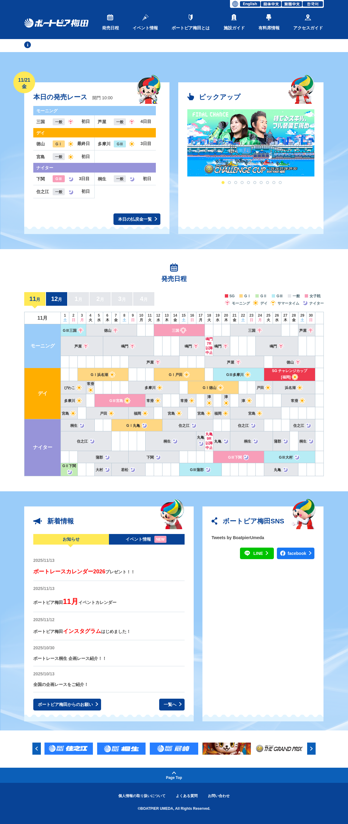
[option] (250, 142)
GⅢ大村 (289, 457)
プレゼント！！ (84, 571)
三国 (179, 330)
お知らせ (71, 539)
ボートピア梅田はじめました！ (82, 631)
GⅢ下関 (238, 457)
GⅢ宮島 (120, 401)
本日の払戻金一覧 (137, 219)
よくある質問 (187, 796)
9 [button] (273, 182)
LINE (260, 553)
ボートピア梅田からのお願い (68, 704)
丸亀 (221, 441)
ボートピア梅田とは (191, 22)
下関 (153, 457)
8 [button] (267, 182)
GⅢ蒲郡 (200, 470)
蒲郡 (281, 441)
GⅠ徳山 (213, 388)
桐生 (77, 426)
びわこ (73, 388)
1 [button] (223, 182)
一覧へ (173, 704)
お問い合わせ (219, 796)
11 (34, 298)
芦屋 (306, 330)
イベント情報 (145, 22)
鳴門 (128, 346)
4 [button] (242, 182)
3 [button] (235, 182)
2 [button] (229, 182)
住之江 (188, 426)
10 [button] (280, 182)
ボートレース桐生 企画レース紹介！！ (70, 658)
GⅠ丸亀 (137, 426)
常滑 (153, 401)
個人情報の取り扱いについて (142, 796)
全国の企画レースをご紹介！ (60, 684)
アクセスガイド (308, 22)
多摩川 (154, 388)
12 (56, 298)
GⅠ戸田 (179, 375)
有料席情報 (269, 22)
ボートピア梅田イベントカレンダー (75, 602)
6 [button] (254, 182)
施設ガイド (234, 22)
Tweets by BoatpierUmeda (238, 537)
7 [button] (261, 182)
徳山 (111, 330)
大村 (103, 470)
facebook (299, 553)
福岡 (141, 413)
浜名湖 (294, 388)
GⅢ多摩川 (238, 375)
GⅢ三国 (73, 330)
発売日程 (110, 22)
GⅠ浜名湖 (103, 375)
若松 (128, 470)
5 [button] (248, 182)
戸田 (264, 388)
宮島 (69, 413)
